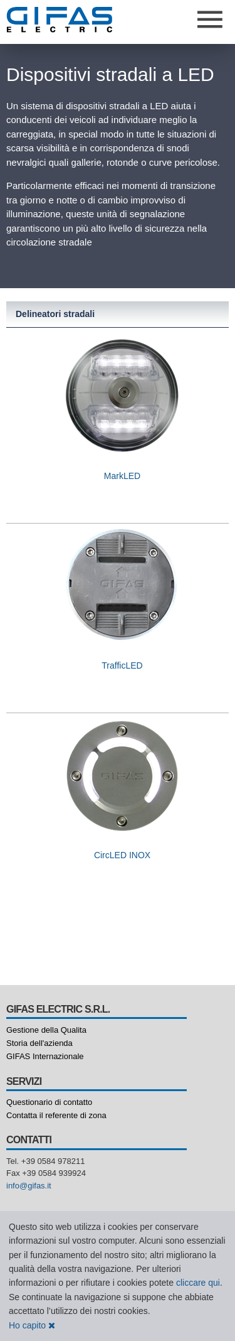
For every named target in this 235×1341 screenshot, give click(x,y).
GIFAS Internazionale (45, 1056)
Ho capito (32, 1325)
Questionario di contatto (49, 1102)
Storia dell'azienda (39, 1043)
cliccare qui (198, 1283)
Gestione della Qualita (46, 1030)
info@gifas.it (28, 1185)
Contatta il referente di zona (56, 1115)
